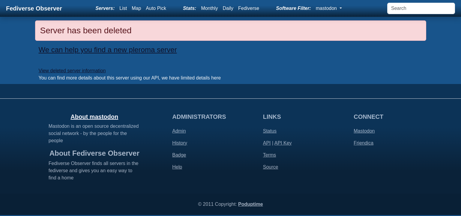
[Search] (421, 8)
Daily (228, 8)
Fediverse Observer (34, 8)
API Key (283, 143)
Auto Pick (156, 8)
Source (270, 167)
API (267, 143)
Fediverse (248, 8)
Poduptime (250, 204)
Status (270, 131)
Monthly (209, 8)
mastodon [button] (327, 8)
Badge (179, 155)
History (179, 143)
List (123, 8)
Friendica (363, 143)
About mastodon (94, 116)
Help (177, 167)
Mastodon (364, 131)
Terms (269, 155)
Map (136, 8)
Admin (179, 131)
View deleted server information (72, 70)
